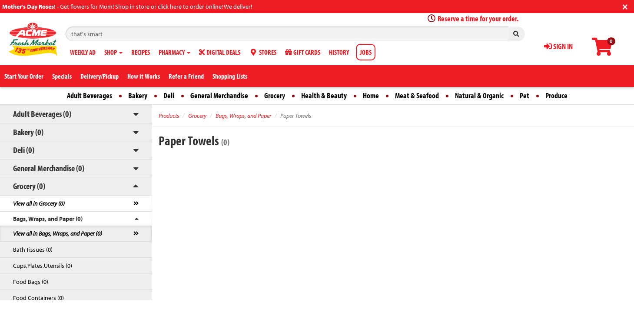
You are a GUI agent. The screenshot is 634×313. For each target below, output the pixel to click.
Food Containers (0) (38, 298)
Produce (556, 95)
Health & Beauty (324, 95)
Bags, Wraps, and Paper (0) (48, 219)
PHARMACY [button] (174, 52)
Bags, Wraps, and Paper (243, 116)
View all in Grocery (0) (39, 203)
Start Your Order (23, 76)
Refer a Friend (186, 76)
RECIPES (140, 52)
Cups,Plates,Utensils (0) (42, 266)
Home (371, 95)
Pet (524, 95)
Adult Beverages (89, 95)
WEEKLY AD (83, 52)
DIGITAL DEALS (219, 52)
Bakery (137, 95)
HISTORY (339, 52)
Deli (168, 95)
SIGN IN (558, 46)
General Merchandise (219, 95)
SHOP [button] (113, 52)
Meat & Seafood (417, 95)
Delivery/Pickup (99, 76)
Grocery (274, 95)
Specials (62, 76)
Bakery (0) (28, 132)
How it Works (143, 76)
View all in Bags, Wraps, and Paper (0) (57, 233)
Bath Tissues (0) (33, 249)
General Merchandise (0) (48, 168)
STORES (262, 52)
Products (169, 116)
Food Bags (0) (30, 282)
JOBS (366, 52)
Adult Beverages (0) (42, 113)
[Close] (625, 5)
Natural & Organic (479, 95)
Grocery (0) (29, 185)
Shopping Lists (229, 76)
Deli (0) (23, 149)
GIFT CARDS (302, 52)
